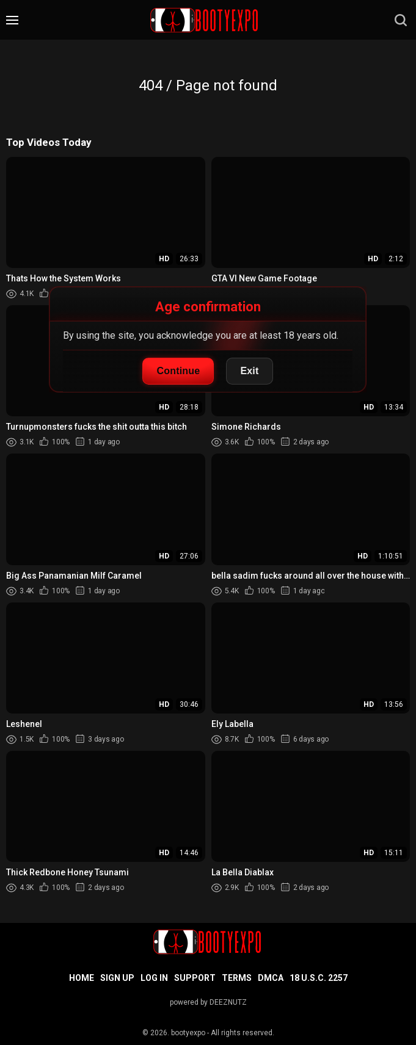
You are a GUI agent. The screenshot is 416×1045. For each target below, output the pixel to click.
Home (81, 978)
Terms (237, 978)
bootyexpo (188, 1033)
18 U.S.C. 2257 (319, 978)
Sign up (117, 978)
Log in (154, 978)
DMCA (270, 978)
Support (195, 978)
